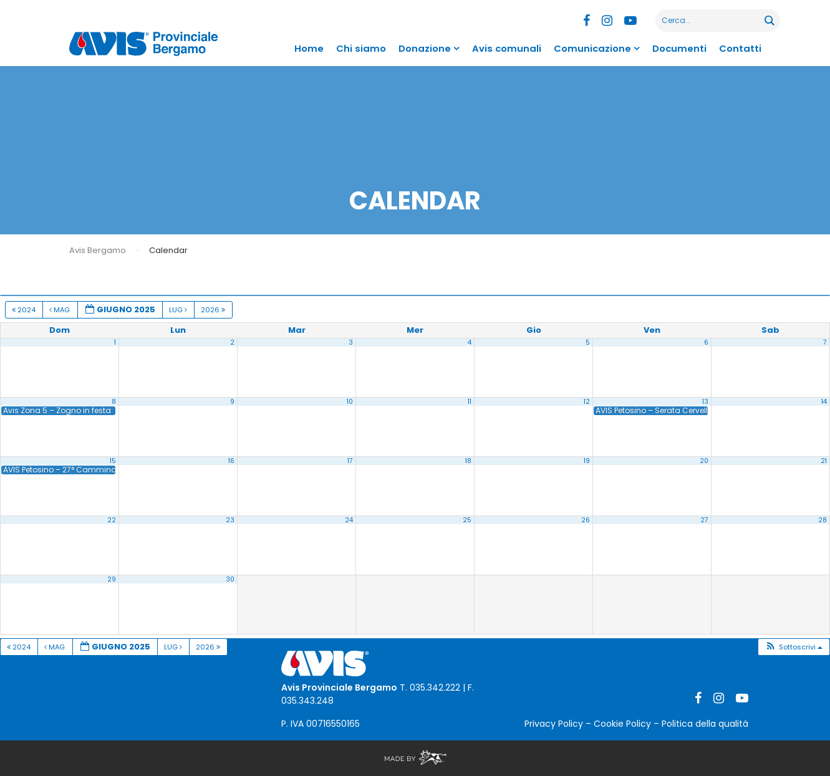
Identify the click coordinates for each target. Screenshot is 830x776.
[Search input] (711, 20)
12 (587, 401)
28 (822, 520)
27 (704, 520)
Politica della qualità (705, 723)
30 (230, 579)
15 (113, 461)
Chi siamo (382, 48)
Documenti (682, 48)
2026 (214, 310)
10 (350, 401)
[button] (793, 647)
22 (111, 520)
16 (231, 461)
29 (111, 579)
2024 (24, 310)
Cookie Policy (622, 723)
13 (705, 401)
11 (469, 401)
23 (230, 520)
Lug (179, 310)
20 (704, 461)
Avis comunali (520, 48)
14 (824, 401)
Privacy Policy (553, 723)
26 (585, 520)
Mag (60, 310)
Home (334, 48)
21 (824, 461)
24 (349, 520)
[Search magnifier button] (769, 20)
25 (467, 520)
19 (587, 461)
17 (350, 461)
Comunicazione (600, 48)
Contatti (741, 48)
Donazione (443, 48)
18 (468, 461)
